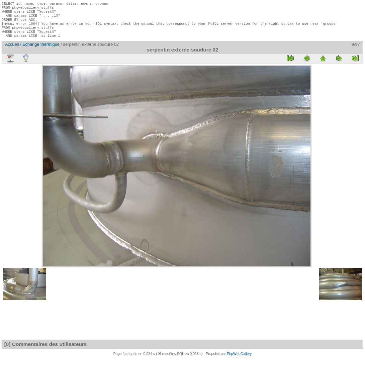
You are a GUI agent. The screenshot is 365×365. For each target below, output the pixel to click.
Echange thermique (41, 50)
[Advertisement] (22, 171)
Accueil (12, 50)
